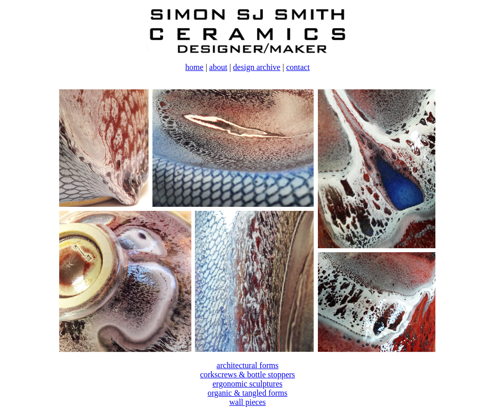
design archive (257, 67)
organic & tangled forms (248, 393)
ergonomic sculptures (247, 383)
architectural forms (247, 365)
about (218, 67)
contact (298, 67)
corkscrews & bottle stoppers (247, 374)
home (194, 67)
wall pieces (247, 402)
